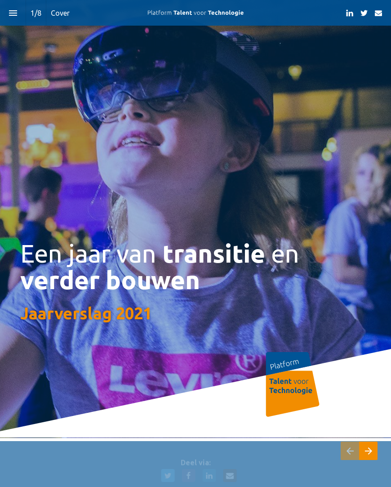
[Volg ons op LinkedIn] (349, 13)
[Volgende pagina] (368, 451)
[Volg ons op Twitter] (364, 13)
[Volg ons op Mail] (378, 13)
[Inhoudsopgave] (13, 13)
